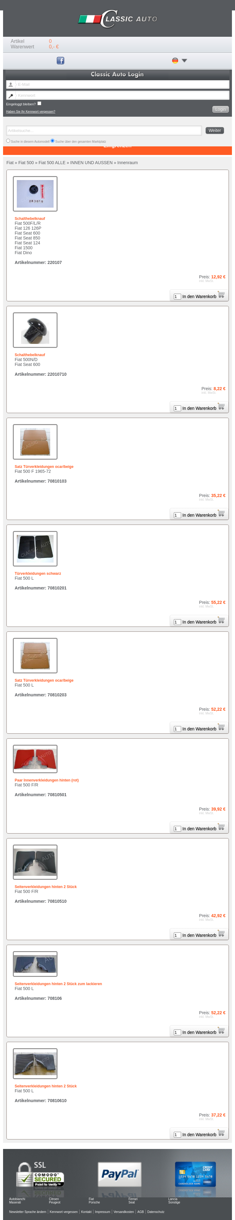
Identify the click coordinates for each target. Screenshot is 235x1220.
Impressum (102, 1212)
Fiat (91, 1199)
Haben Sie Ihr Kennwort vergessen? (30, 111)
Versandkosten (124, 1212)
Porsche (94, 1202)
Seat (132, 1202)
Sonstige (174, 1202)
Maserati (15, 1202)
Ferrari (133, 1199)
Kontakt (86, 1212)
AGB (140, 1212)
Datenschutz (156, 1212)
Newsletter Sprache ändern (27, 1212)
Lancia (172, 1199)
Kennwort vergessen (64, 1212)
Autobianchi (17, 1199)
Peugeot (54, 1202)
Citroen (54, 1199)
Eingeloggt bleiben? (23, 103)
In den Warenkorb (203, 296)
